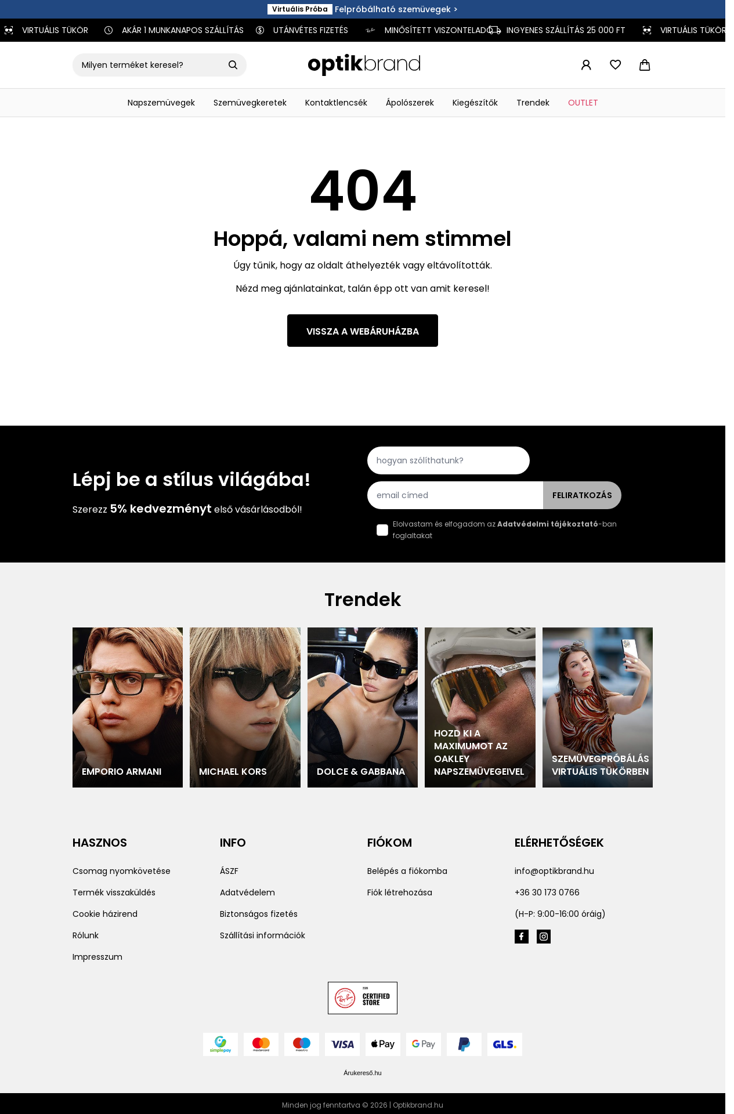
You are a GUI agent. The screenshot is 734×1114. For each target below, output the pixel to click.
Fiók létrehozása (399, 892)
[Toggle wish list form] (615, 65)
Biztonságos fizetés (259, 914)
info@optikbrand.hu (554, 871)
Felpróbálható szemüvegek (393, 9)
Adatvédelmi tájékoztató (547, 524)
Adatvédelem (247, 892)
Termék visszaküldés (114, 892)
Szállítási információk (262, 935)
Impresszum (97, 957)
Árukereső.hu (362, 1072)
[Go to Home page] (364, 65)
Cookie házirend (105, 914)
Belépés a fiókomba (407, 871)
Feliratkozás (582, 495)
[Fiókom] (586, 65)
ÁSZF (229, 871)
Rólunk (86, 935)
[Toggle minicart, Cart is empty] (644, 65)
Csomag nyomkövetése (122, 871)
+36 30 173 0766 (547, 892)
